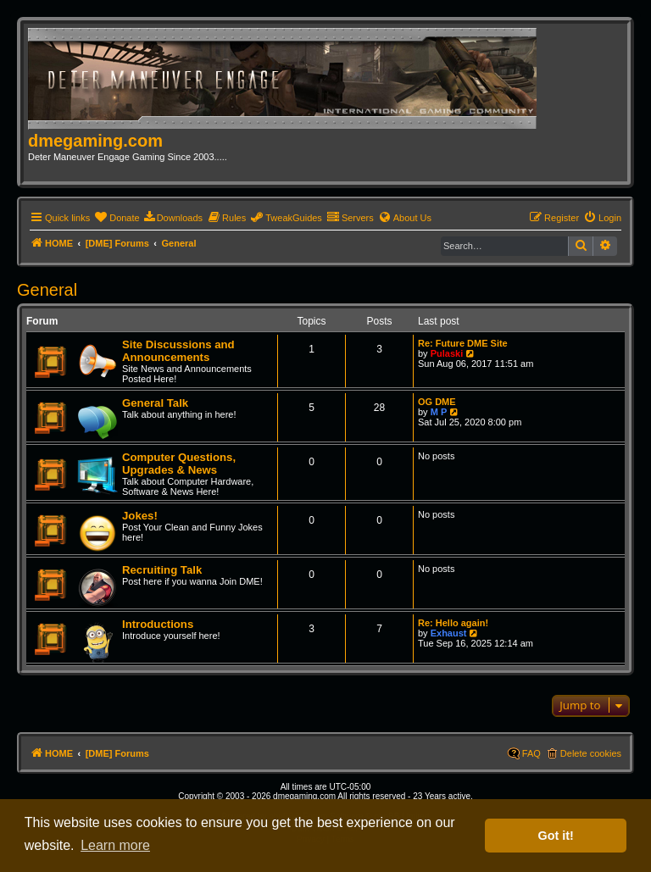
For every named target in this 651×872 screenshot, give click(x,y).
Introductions (157, 624)
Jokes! (140, 515)
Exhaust (449, 633)
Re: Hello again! (453, 623)
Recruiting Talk (162, 570)
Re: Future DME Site (463, 343)
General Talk (155, 403)
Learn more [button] (115, 845)
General (47, 289)
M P (439, 412)
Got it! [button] (556, 835)
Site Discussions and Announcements (178, 351)
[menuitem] (116, 218)
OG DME (437, 402)
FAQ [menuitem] (531, 753)
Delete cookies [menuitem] (590, 753)
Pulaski (447, 353)
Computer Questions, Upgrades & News (179, 463)
